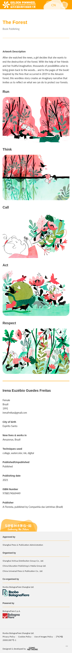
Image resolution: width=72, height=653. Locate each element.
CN (53, 5)
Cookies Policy (25, 636)
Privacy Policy (9, 636)
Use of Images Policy (43, 636)
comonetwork (32, 648)
